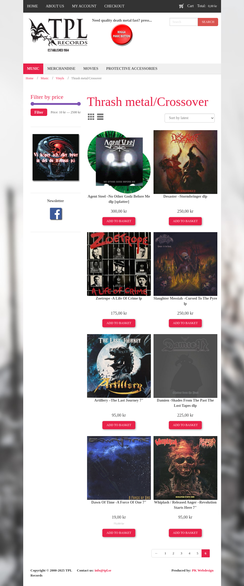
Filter (39, 112)
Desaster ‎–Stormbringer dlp (185, 196)
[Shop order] (190, 118)
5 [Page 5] (198, 553)
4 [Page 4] (189, 553)
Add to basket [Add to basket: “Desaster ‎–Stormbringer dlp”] (185, 221)
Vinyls (60, 78)
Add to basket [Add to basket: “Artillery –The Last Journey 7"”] (118, 425)
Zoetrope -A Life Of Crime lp (119, 298)
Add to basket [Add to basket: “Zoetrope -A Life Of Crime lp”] (118, 323)
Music (45, 78)
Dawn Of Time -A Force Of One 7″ (118, 502)
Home (30, 78)
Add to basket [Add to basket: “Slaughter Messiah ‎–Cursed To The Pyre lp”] (185, 323)
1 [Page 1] (165, 553)
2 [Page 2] (173, 553)
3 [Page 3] (182, 553)
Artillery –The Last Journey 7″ (118, 400)
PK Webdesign (203, 570)
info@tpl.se (103, 570)
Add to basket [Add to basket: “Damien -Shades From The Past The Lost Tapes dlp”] (185, 425)
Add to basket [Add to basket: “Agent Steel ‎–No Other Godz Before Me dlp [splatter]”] (118, 221)
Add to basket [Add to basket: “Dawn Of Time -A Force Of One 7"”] (118, 533)
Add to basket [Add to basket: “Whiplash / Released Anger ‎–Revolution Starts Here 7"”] (185, 533)
